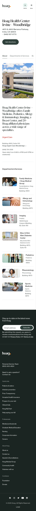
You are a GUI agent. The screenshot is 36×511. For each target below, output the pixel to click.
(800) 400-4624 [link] (8, 366)
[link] (6, 6)
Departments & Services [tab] (19, 56)
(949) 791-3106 (7, 150)
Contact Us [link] (6, 374)
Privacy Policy (15, 337)
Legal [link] (18, 507)
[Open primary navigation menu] (31, 5)
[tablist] (18, 56)
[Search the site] (25, 5)
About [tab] (4, 56)
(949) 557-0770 (10, 34)
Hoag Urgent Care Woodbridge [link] (14, 146)
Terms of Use (28, 337)
